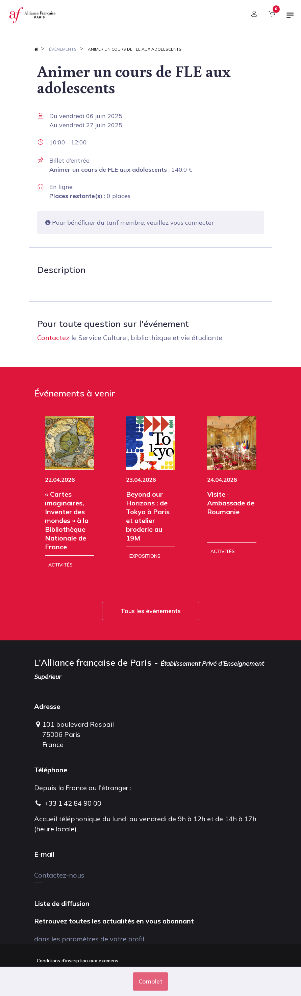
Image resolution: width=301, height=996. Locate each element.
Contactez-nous (59, 875)
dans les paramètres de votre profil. (90, 939)
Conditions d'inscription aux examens (77, 961)
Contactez (53, 337)
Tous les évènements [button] (151, 611)
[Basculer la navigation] (290, 18)
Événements (63, 49)
